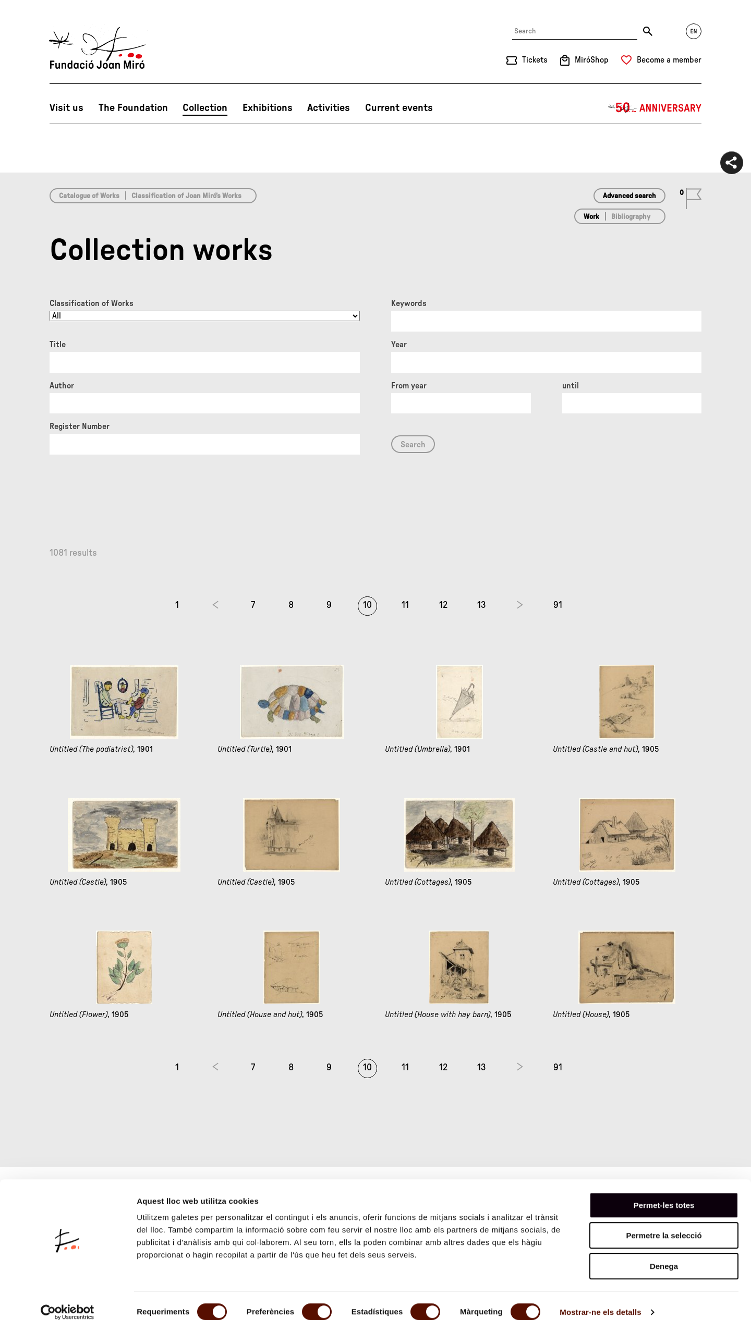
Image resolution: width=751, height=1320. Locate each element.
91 (557, 605)
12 (443, 605)
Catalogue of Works (89, 196)
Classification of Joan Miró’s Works (186, 196)
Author (62, 386)
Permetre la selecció (663, 1223)
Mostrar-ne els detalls (600, 1299)
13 (481, 605)
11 (405, 605)
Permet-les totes (664, 1192)
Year (399, 344)
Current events (399, 108)
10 (367, 605)
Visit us (66, 108)
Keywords (409, 303)
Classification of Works (92, 303)
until (570, 386)
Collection (205, 108)
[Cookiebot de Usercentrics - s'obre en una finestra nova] (67, 1299)
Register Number (80, 426)
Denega (664, 1253)
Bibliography (630, 217)
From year (409, 386)
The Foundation (133, 108)
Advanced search (629, 196)
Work (591, 217)
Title (58, 344)
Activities (328, 108)
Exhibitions (268, 108)
